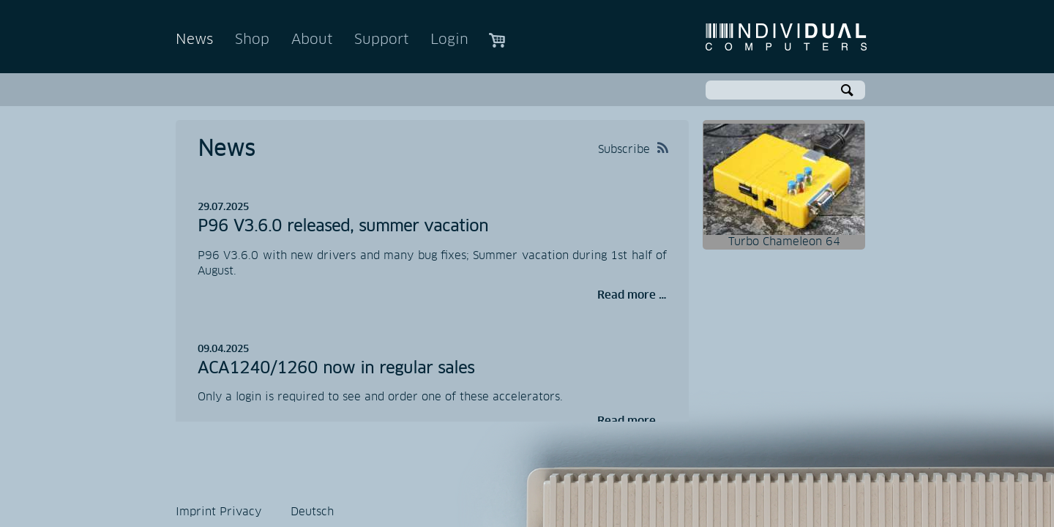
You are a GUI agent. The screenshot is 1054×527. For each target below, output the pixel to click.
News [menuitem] (194, 40)
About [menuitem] (311, 40)
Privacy (240, 512)
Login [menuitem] (449, 40)
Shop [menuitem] (252, 40)
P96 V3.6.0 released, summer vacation (343, 227)
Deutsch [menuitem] (312, 512)
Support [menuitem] (381, 40)
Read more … (632, 295)
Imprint (196, 512)
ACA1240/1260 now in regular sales (336, 369)
